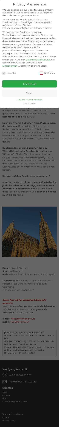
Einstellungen (9, 65)
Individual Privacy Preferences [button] (29, 99)
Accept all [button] (30, 83)
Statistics (47, 72)
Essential (9, 72)
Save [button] (29, 92)
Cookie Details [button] (30, 103)
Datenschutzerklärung (37, 59)
